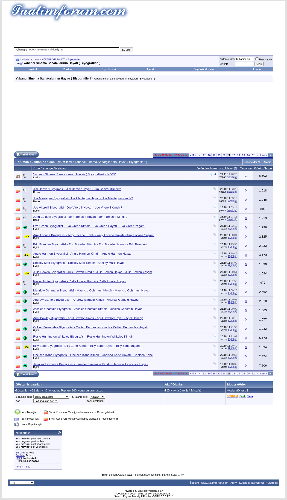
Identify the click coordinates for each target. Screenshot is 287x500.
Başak (36, 192)
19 (214, 155)
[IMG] (19, 458)
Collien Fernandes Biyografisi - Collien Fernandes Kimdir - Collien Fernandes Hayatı (90, 327)
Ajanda (151, 69)
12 (204, 155)
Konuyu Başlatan (54, 168)
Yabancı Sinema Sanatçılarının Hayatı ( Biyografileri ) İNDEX (74, 174)
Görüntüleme (263, 168)
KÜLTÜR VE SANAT (53, 59)
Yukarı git (272, 482)
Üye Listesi (109, 69)
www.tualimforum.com (214, 482)
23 (233, 155)
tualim (36, 177)
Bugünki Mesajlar (204, 69)
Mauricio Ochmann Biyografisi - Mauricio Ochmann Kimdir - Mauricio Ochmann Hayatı (91, 290)
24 (238, 155)
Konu (36, 168)
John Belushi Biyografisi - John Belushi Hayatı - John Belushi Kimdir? (80, 216)
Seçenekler (250, 162)
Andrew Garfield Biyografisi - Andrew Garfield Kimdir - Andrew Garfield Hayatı (86, 299)
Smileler (20, 455)
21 (224, 155)
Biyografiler (74, 59)
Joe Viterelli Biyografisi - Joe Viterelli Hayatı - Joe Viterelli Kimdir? (77, 207)
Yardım (67, 69)
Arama (257, 69)
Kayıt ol (32, 69)
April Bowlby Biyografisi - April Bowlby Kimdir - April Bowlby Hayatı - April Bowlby (88, 318)
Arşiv (233, 482)
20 (219, 155)
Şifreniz (224, 63)
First (193, 155)
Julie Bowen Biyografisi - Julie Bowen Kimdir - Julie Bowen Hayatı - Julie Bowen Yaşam (92, 272)
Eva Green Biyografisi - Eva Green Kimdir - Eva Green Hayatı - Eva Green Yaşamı (89, 226)
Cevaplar (246, 168)
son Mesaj (226, 168)
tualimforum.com (29, 59)
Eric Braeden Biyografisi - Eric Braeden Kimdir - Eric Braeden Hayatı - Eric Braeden (90, 244)
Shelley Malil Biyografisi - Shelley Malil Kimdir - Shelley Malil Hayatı (79, 263)
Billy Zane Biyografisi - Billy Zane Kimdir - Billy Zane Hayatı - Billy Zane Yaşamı (87, 345)
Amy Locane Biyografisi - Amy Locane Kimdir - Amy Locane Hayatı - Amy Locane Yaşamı (93, 235)
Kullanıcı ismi (227, 59)
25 (243, 155)
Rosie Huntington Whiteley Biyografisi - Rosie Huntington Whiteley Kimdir (83, 336)
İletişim (194, 482)
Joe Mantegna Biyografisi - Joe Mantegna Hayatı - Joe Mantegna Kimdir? (83, 198)
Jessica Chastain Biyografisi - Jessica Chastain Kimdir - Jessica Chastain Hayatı (88, 309)
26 (248, 155)
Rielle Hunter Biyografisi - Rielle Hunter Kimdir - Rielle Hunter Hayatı (79, 281)
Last (263, 155)
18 (209, 155)
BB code (20, 452)
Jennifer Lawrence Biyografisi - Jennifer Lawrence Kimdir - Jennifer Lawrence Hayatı (90, 364)
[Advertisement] (143, 33)
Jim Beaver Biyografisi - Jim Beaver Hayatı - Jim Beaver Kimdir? (77, 189)
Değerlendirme (206, 168)
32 (253, 155)
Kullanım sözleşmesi (251, 482)
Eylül (36, 229)
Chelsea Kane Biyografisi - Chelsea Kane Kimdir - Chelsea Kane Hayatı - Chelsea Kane (93, 355)
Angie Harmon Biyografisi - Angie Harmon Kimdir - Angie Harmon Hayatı (82, 253)
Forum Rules (23, 466)
